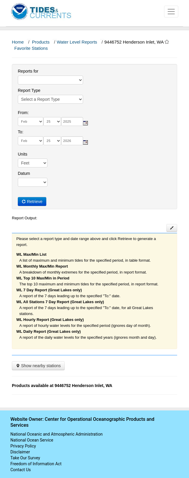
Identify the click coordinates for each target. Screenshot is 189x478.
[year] (72, 121)
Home (18, 41)
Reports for (28, 71)
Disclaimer (20, 452)
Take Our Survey (25, 457)
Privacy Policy (23, 446)
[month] (30, 121)
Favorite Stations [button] (33, 48)
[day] (52, 121)
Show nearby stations (38, 365)
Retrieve (32, 201)
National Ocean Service (31, 440)
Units (22, 154)
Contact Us (20, 469)
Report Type (29, 90)
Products (41, 41)
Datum (24, 173)
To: (20, 132)
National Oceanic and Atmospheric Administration (56, 434)
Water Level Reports (77, 41)
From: (23, 112)
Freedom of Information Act (35, 463)
